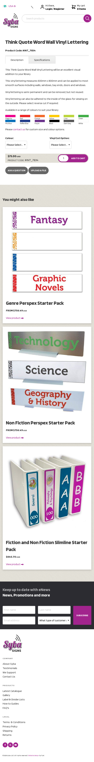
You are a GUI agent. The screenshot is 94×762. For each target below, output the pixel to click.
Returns (7, 734)
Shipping (7, 730)
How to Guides (11, 703)
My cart (78, 7)
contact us (19, 129)
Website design (33, 755)
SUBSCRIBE (82, 615)
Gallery (6, 695)
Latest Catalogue (12, 691)
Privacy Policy (10, 726)
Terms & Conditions (14, 722)
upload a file (38, 170)
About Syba (9, 663)
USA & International (10, 8)
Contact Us (9, 676)
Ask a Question (16, 170)
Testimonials (10, 668)
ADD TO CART (78, 158)
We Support (9, 672)
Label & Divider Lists (14, 699)
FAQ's (6, 707)
